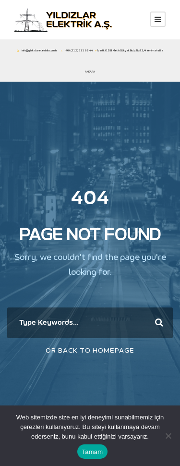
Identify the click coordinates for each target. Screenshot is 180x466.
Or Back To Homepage (90, 350)
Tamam (92, 451)
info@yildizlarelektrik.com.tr (39, 50)
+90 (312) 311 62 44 (79, 50)
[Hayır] (168, 436)
